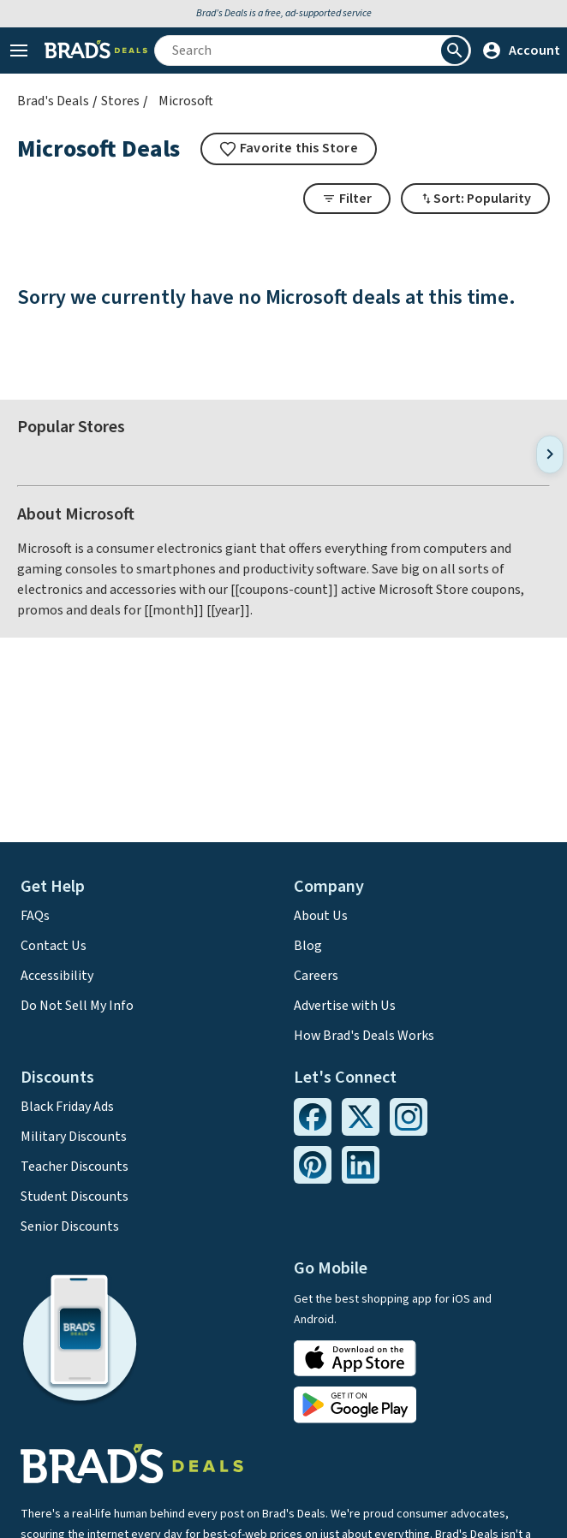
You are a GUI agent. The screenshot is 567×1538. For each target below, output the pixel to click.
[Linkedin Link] (360, 1165)
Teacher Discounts (74, 1166)
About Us (321, 915)
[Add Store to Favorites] (288, 149)
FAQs (35, 915)
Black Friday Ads (67, 1106)
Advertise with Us (345, 1005)
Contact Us (54, 945)
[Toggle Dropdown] (475, 198)
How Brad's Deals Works (364, 1035)
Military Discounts (74, 1136)
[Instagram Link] (408, 1117)
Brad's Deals (53, 101)
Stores (120, 101)
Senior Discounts (70, 1226)
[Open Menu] (19, 50)
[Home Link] (96, 50)
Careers (316, 975)
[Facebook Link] (312, 1117)
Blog (308, 945)
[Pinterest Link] (312, 1165)
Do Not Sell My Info (77, 1005)
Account (520, 50)
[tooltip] (288, 149)
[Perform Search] (454, 50)
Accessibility (57, 975)
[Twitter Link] (360, 1117)
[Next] (550, 454)
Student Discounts (74, 1196)
